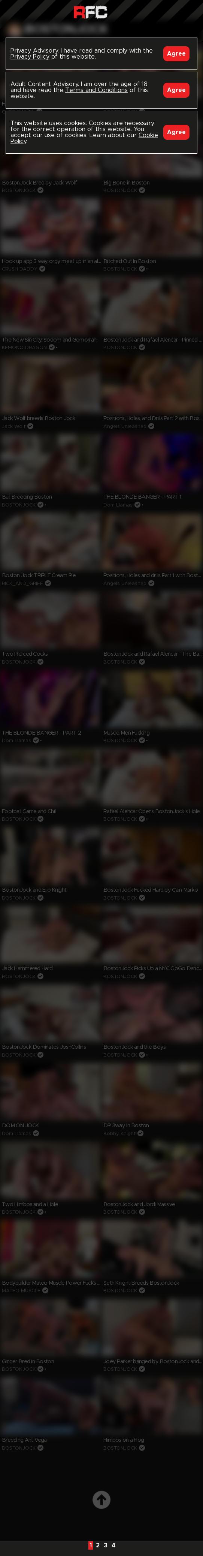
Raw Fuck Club (90, 11)
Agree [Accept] (176, 54)
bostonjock (66, 30)
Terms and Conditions (96, 90)
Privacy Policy (29, 57)
